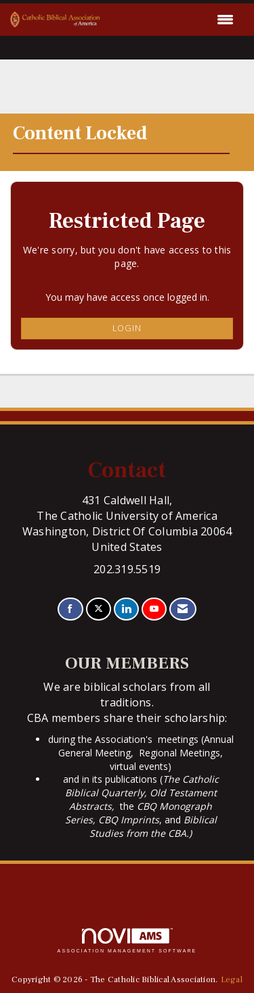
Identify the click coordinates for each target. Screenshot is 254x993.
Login (127, 328)
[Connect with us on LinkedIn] (126, 609)
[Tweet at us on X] (98, 609)
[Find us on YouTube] (154, 609)
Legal (231, 979)
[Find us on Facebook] (70, 609)
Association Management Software (127, 940)
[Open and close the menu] (171, 19)
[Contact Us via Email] (182, 609)
